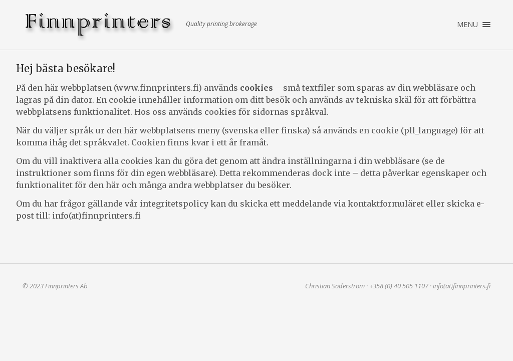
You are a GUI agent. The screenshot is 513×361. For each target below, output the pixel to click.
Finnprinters (100, 26)
